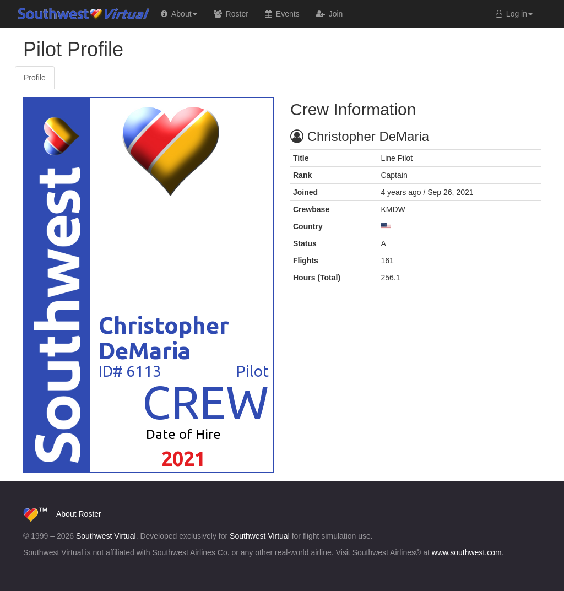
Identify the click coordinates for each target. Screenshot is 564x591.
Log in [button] (514, 13)
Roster (89, 513)
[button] (179, 14)
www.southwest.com (467, 552)
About (66, 513)
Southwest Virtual (61, 13)
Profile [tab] (35, 77)
